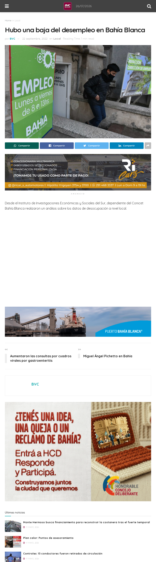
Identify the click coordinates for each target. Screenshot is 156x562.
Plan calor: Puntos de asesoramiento (48, 537)
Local (17, 20)
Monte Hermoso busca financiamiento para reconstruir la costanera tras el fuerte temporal (86, 522)
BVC (12, 38)
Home (8, 20)
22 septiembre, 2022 (35, 38)
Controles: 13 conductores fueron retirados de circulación (62, 553)
